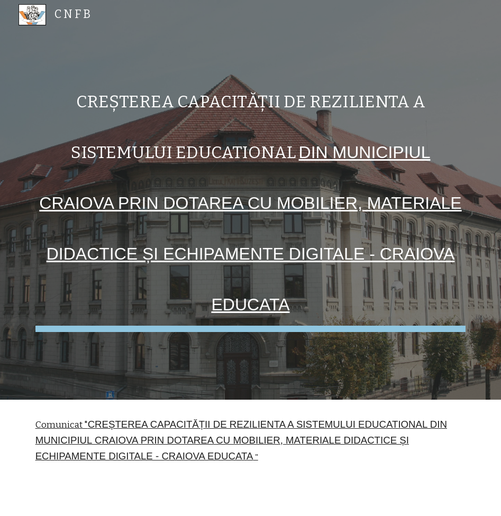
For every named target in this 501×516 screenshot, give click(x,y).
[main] (250, 199)
